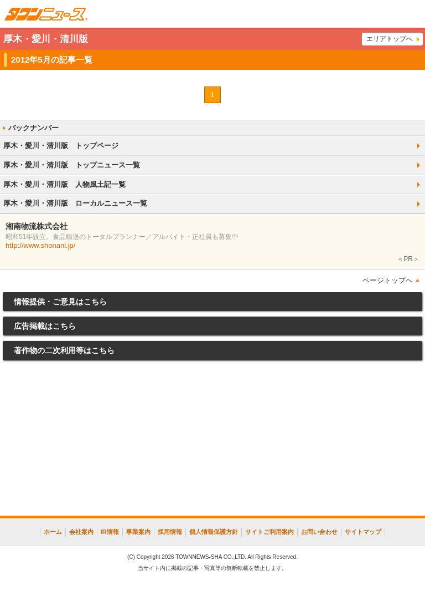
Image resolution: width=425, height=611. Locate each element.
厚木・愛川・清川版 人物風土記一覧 (64, 184)
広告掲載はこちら (45, 326)
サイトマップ (363, 531)
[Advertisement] (212, 440)
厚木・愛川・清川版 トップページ (60, 145)
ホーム (53, 531)
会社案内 (81, 531)
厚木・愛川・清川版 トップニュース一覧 (71, 165)
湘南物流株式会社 (37, 226)
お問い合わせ (319, 531)
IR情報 (110, 531)
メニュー (411, 14)
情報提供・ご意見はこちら (60, 301)
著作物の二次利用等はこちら (64, 350)
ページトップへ (387, 280)
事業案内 (138, 531)
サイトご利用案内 (269, 531)
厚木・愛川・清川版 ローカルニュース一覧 (75, 203)
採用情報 (170, 531)
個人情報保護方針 (213, 531)
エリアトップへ (389, 39)
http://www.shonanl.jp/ (40, 245)
